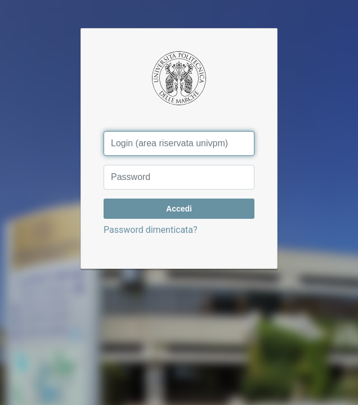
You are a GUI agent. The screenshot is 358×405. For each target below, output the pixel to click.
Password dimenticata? (151, 229)
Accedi (179, 208)
